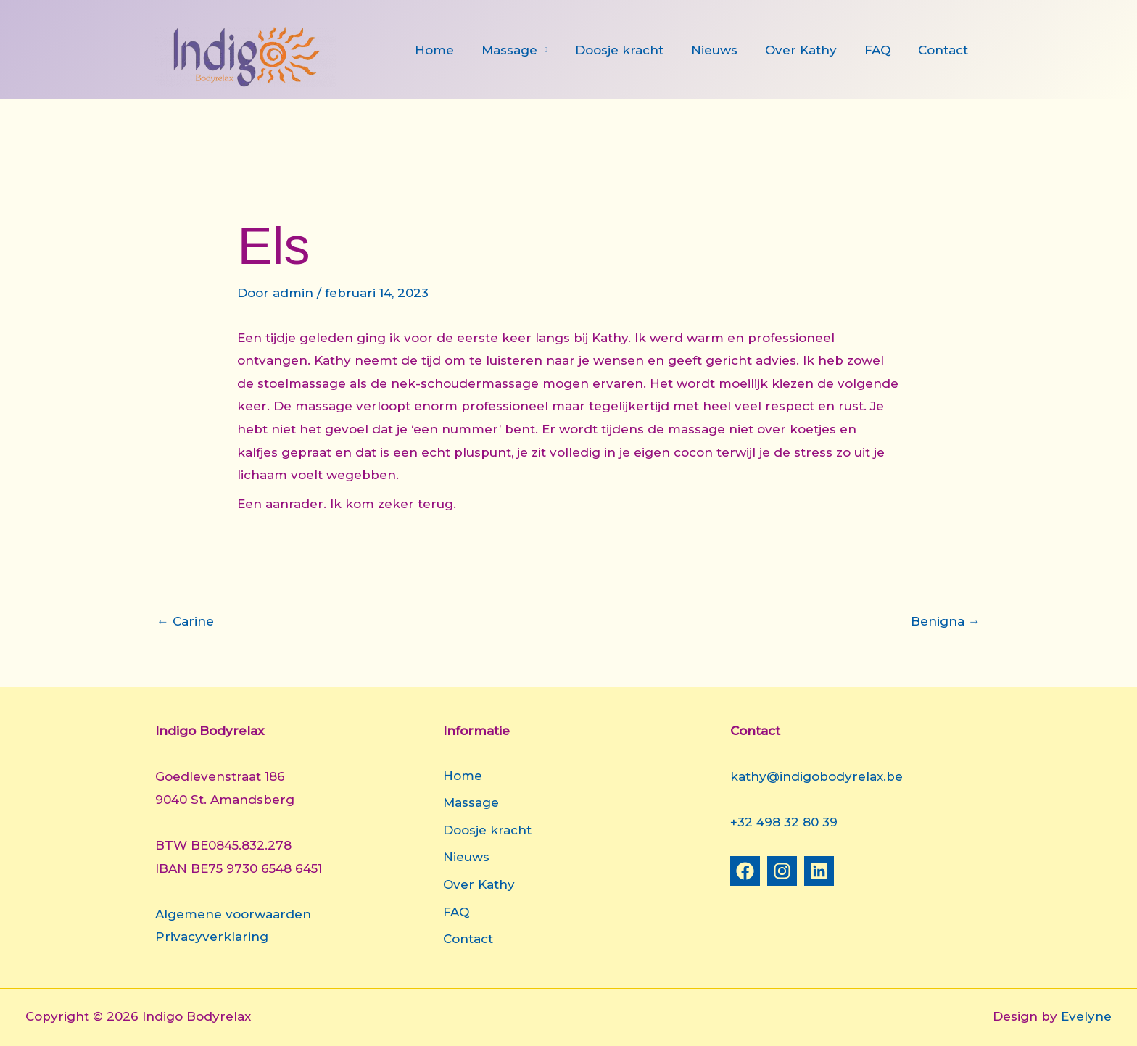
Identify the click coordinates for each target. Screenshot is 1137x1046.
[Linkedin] (819, 871)
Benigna (945, 621)
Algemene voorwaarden (233, 914)
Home (453, 50)
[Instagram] (782, 871)
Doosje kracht (632, 50)
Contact (944, 50)
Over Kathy (808, 50)
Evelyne (1086, 1016)
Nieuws (724, 50)
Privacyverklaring (211, 936)
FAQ (882, 50)
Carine (185, 621)
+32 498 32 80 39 (784, 822)
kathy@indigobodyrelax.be (816, 776)
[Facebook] (745, 871)
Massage (525, 50)
